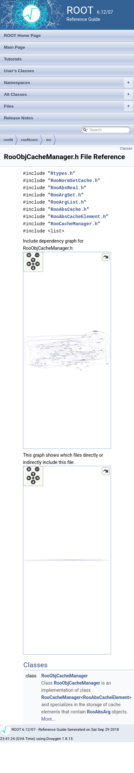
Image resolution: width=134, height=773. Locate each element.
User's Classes (19, 70)
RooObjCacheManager (64, 675)
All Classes (68, 94)
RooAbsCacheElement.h (78, 216)
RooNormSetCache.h (74, 180)
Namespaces (68, 82)
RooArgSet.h (66, 195)
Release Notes (18, 118)
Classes (126, 148)
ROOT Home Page (22, 35)
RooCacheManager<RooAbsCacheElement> (86, 697)
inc (48, 140)
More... (48, 719)
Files (68, 106)
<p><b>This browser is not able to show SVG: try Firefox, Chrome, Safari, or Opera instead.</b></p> (67, 350)
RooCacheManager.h (74, 224)
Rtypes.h (62, 173)
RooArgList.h (67, 202)
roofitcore (29, 140)
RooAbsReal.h (67, 188)
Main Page (14, 47)
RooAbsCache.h (68, 209)
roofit (8, 140)
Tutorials (13, 59)
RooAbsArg (99, 711)
